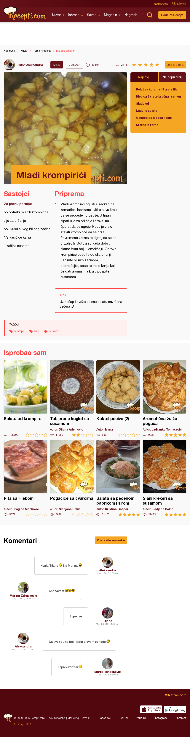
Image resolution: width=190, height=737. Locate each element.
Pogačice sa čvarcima (72, 478)
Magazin (110, 15)
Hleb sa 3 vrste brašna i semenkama (158, 96)
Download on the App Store (151, 709)
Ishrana (73, 15)
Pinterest (180, 717)
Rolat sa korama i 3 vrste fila (157, 89)
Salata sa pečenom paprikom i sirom (118, 478)
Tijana (107, 621)
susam (53, 331)
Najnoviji (144, 77)
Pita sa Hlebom (25, 478)
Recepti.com (25, 13)
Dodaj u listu (175, 64)
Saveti (92, 15)
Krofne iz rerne (147, 124)
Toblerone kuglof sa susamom (72, 398)
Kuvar (56, 15)
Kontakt (85, 717)
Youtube (141, 717)
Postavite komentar (111, 540)
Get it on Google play (175, 709)
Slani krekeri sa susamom (164, 478)
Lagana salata (146, 110)
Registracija (161, 3)
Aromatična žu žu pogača (164, 398)
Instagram (161, 717)
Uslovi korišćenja (56, 717)
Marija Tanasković (107, 671)
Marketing (73, 717)
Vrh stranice (174, 695)
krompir (19, 331)
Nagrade (131, 15)
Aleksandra (34, 65)
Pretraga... (149, 15)
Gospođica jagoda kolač (154, 117)
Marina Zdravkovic (23, 595)
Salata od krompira (25, 398)
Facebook (105, 717)
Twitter (123, 717)
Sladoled (142, 103)
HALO (28, 724)
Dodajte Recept (172, 15)
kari (36, 331)
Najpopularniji (172, 77)
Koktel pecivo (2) (118, 398)
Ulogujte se (179, 3)
